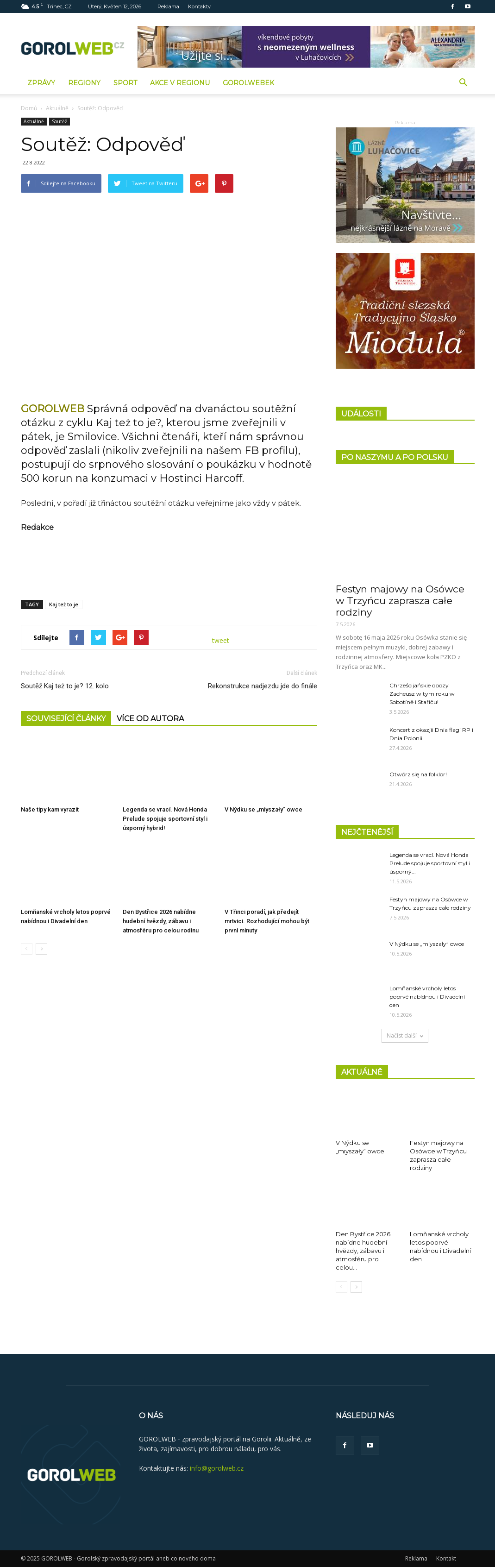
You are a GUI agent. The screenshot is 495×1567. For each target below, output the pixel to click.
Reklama (168, 6)
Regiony (84, 83)
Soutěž (59, 121)
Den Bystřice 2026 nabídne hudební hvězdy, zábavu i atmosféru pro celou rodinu (161, 921)
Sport (125, 83)
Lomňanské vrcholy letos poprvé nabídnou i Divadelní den (427, 996)
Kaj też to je (63, 604)
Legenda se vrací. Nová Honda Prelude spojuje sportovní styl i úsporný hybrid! (165, 818)
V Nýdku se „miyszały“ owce (263, 809)
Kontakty (199, 6)
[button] (463, 83)
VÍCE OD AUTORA (150, 718)
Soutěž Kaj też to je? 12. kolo (65, 686)
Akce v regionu (180, 83)
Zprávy (41, 83)
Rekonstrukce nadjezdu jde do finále (262, 686)
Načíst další (405, 1035)
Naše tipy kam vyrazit (50, 809)
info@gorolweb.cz (217, 1468)
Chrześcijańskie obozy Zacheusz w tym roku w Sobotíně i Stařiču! (422, 693)
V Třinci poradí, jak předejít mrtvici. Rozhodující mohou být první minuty (267, 921)
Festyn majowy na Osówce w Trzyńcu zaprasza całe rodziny (400, 600)
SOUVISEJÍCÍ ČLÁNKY (66, 718)
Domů (29, 108)
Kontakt (446, 1558)
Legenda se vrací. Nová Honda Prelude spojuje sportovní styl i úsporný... (429, 863)
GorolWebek (248, 83)
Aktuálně (57, 108)
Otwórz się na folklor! (418, 774)
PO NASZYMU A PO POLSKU (394, 457)
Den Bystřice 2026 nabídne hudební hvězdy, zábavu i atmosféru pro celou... (363, 1250)
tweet (220, 640)
